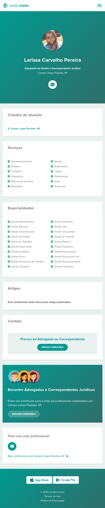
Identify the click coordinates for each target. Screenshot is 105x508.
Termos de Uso (52, 496)
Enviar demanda (53, 347)
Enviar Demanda (23, 414)
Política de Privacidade (52, 500)
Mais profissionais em (38, 456)
